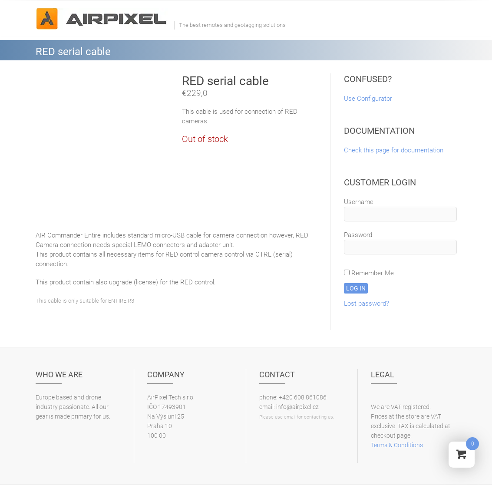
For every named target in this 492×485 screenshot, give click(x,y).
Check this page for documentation (393, 150)
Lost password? (366, 303)
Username (358, 202)
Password (358, 235)
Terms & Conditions (397, 445)
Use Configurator (368, 98)
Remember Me (369, 273)
